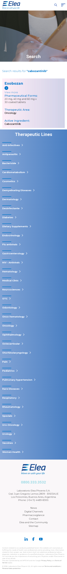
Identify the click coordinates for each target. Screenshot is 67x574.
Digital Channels (33, 511)
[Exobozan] (16, 90)
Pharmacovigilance (33, 515)
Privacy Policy (46, 561)
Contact (33, 518)
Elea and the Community (33, 522)
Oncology (10, 113)
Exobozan (14, 83)
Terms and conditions (52, 566)
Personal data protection (11, 568)
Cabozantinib (13, 124)
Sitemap (33, 526)
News (33, 507)
